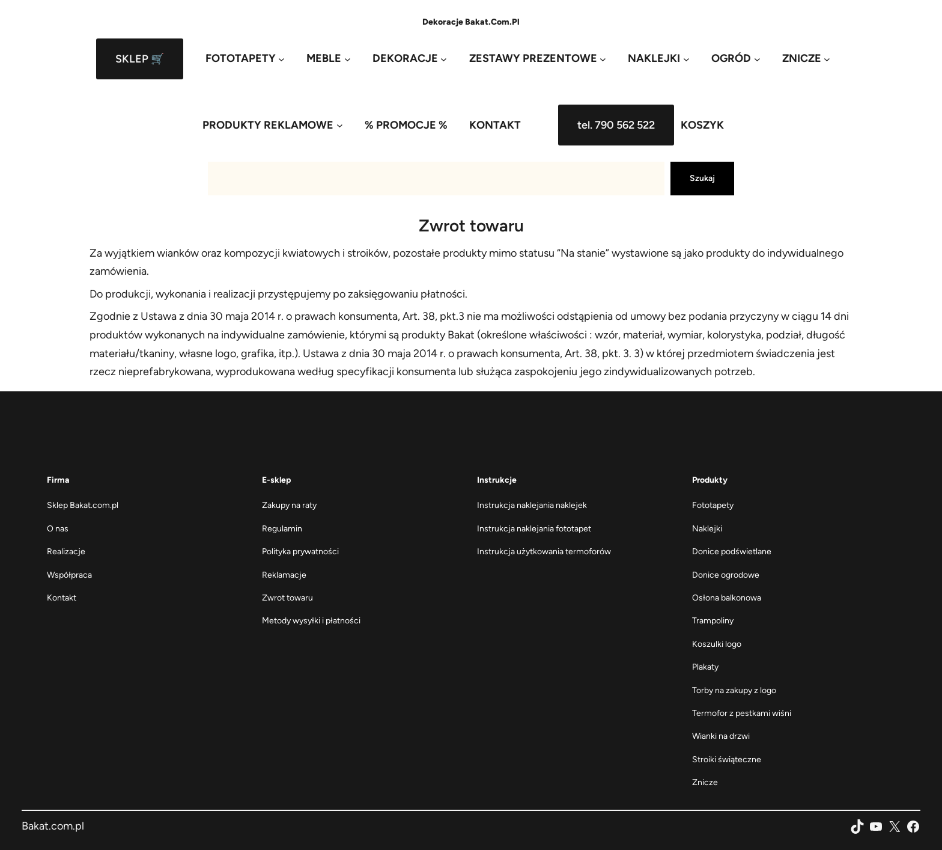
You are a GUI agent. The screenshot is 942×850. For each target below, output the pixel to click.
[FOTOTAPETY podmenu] (245, 59)
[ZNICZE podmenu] (806, 59)
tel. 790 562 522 (616, 125)
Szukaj (702, 178)
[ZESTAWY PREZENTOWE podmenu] (537, 59)
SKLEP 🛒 (139, 59)
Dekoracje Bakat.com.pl (471, 22)
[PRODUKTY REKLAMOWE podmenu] (272, 125)
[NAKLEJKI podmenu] (658, 59)
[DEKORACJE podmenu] (409, 59)
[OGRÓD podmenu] (735, 59)
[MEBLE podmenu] (328, 59)
